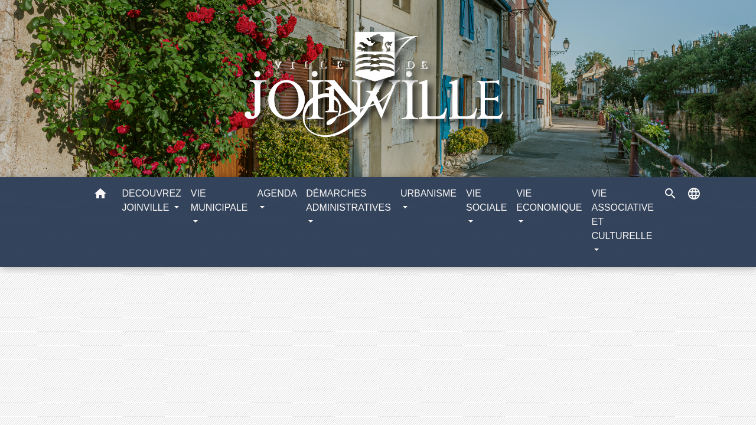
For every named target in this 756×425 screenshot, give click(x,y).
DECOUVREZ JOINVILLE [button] (151, 200)
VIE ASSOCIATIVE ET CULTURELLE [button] (622, 214)
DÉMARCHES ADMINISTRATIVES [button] (348, 200)
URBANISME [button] (428, 193)
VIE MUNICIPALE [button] (219, 200)
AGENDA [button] (276, 193)
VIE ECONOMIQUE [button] (549, 200)
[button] (100, 196)
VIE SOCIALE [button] (486, 200)
